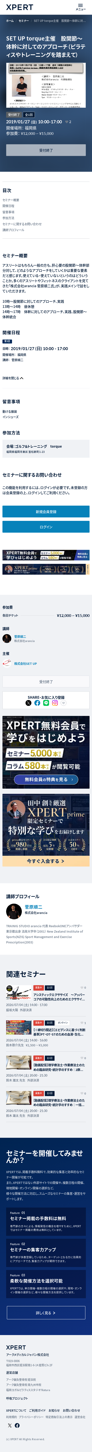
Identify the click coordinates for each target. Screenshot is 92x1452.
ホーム (10, 21)
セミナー (24, 21)
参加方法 (8, 218)
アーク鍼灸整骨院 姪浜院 (21, 1379)
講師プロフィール (13, 230)
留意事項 (8, 212)
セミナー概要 (10, 200)
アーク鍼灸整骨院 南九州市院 (23, 1385)
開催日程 (8, 206)
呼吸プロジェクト (17, 1398)
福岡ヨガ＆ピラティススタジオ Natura (28, 1390)
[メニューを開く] (81, 7)
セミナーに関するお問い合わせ (22, 224)
